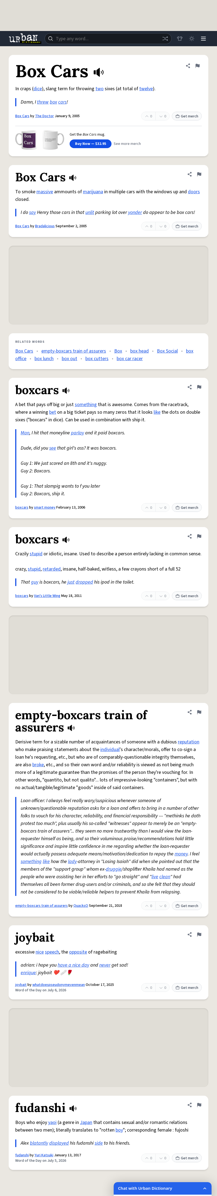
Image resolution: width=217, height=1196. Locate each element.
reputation (188, 742)
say (32, 212)
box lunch (44, 358)
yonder (135, 212)
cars (62, 102)
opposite (78, 952)
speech (52, 952)
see (52, 448)
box (53, 102)
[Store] (179, 38)
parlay (77, 432)
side (99, 1143)
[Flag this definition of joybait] (199, 934)
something (86, 404)
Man (25, 432)
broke (38, 764)
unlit (89, 212)
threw (43, 102)
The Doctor (44, 116)
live (154, 876)
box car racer (130, 358)
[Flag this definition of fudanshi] (199, 1105)
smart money (44, 507)
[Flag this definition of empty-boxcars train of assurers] (199, 712)
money (181, 854)
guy (34, 582)
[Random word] (165, 38)
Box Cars (22, 116)
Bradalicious (45, 226)
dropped (84, 582)
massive (44, 191)
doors (194, 191)
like (157, 412)
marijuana (93, 191)
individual (110, 749)
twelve (146, 88)
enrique (28, 972)
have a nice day (73, 965)
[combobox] (108, 38)
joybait (21, 985)
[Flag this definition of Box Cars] (197, 65)
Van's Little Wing (47, 596)
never (104, 965)
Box (118, 351)
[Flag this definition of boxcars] (199, 387)
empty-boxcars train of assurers (73, 351)
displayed (59, 1143)
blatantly (39, 1143)
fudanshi (22, 1155)
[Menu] (203, 38)
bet (52, 412)
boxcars (21, 507)
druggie (114, 869)
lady (72, 861)
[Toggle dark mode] (191, 38)
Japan (86, 1122)
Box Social (167, 351)
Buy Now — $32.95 (90, 144)
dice (37, 88)
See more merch (127, 144)
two (99, 88)
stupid (36, 553)
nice (40, 952)
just (71, 582)
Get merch (186, 116)
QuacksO (80, 905)
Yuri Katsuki (44, 1155)
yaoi (52, 1122)
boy (119, 1130)
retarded (52, 569)
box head (139, 351)
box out (69, 358)
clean (164, 876)
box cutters (96, 358)
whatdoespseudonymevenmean (58, 985)
